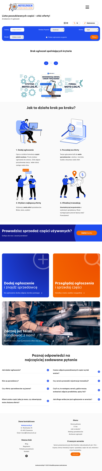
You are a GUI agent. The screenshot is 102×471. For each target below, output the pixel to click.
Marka (81, 30)
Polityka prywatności (26, 449)
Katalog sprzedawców (75, 432)
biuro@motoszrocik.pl (28, 433)
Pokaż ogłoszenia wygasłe (57, 37)
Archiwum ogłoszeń (75, 434)
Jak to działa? (75, 429)
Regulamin (26, 446)
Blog (26, 444)
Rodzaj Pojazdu (44, 30)
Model (6, 37)
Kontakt (26, 451)
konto (86, 233)
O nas (75, 427)
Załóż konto (75, 454)
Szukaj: (6, 30)
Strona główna (76, 424)
